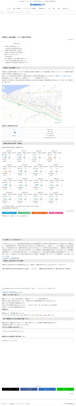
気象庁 (72, 211)
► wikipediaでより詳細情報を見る (11, 258)
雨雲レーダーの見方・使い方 (11, 54)
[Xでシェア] (10, 389)
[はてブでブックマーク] (47, 389)
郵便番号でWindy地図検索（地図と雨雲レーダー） (18, 63)
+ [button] (3, 87)
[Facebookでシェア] (29, 389)
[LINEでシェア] (65, 389)
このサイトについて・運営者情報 (8, 404)
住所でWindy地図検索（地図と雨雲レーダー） (17, 61)
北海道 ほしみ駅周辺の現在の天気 (14, 48)
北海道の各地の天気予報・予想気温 (13, 50)
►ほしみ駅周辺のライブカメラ (56, 213)
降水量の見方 (9, 56)
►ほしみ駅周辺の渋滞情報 (24, 213)
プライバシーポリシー (20, 404)
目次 (15, 43)
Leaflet (55, 123)
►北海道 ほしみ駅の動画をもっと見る (12, 292)
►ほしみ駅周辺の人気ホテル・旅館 (39, 213)
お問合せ (28, 404)
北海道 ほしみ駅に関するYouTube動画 (14, 52)
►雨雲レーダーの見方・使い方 (63, 76)
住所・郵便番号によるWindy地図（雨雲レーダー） (16, 58)
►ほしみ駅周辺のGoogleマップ (9, 213)
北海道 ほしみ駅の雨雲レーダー (12, 46)
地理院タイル (59, 123)
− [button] (3, 89)
